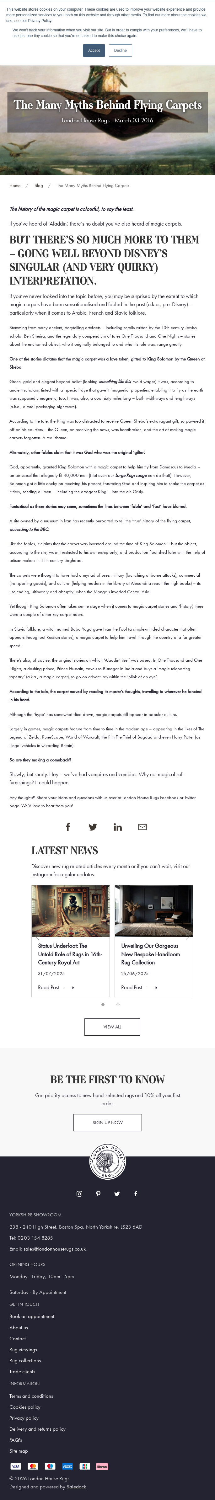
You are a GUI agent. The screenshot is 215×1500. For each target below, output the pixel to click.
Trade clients (22, 1371)
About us (18, 1327)
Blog (39, 185)
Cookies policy (24, 1407)
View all (112, 1027)
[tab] (103, 1004)
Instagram (41, 874)
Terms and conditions (31, 1396)
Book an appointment (31, 1316)
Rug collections (25, 1360)
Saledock (76, 1486)
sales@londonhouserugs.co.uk (55, 1249)
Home (14, 185)
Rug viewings (23, 1349)
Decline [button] (120, 50)
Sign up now (108, 1122)
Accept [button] (94, 50)
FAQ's (15, 1440)
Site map (18, 1451)
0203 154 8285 (35, 1238)
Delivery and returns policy (37, 1429)
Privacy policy (24, 1418)
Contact (17, 1338)
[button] (36, 936)
